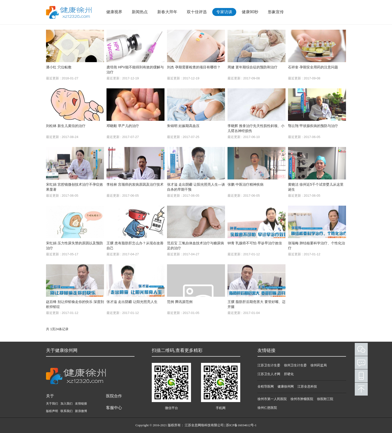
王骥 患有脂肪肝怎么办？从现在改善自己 (135, 245)
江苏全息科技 (307, 386)
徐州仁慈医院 (267, 408)
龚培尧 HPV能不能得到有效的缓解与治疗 (135, 69)
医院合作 (114, 396)
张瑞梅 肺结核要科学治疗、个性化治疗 (316, 245)
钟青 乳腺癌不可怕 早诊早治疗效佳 (255, 243)
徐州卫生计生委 (295, 365)
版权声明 (52, 411)
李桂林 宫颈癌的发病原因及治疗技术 (135, 184)
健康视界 (114, 12)
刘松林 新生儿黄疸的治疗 (66, 126)
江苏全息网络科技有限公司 (204, 425)
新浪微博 (81, 411)
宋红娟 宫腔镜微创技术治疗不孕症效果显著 (74, 186)
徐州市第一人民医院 (272, 399)
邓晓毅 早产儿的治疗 (122, 126)
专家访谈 (224, 12)
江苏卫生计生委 (269, 365)
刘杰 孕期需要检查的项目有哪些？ (193, 67)
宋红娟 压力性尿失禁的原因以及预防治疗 (74, 245)
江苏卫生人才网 (269, 374)
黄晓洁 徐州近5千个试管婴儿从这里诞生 (316, 186)
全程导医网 (266, 386)
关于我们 (52, 403)
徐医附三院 (325, 399)
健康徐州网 (286, 386)
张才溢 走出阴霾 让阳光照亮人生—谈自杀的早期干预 (196, 186)
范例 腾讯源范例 (179, 302)
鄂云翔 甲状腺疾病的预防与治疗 (313, 126)
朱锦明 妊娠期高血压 (183, 126)
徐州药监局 (318, 365)
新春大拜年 (167, 12)
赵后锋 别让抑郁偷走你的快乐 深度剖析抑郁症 (75, 304)
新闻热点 (140, 12)
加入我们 (66, 403)
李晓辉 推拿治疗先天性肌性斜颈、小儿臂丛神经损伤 (256, 128)
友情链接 (81, 403)
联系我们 (66, 411)
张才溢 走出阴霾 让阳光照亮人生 (132, 302)
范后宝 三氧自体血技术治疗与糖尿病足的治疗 (195, 245)
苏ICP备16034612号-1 (241, 425)
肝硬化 (289, 374)
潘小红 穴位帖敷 (59, 67)
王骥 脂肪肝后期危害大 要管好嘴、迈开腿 (257, 304)
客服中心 (114, 408)
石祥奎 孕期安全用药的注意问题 (313, 67)
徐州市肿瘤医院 (301, 399)
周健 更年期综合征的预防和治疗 (253, 67)
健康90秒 (250, 12)
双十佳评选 (197, 12)
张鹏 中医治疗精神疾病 (246, 184)
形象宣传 (276, 12)
